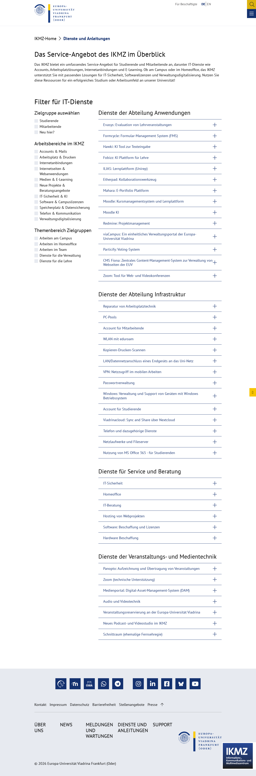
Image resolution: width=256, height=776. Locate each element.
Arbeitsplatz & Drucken (58, 157)
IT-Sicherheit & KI (53, 196)
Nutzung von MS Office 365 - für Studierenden (139, 452)
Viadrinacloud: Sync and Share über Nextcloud (139, 420)
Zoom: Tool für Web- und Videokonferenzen (136, 275)
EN (209, 4)
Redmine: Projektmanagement (126, 223)
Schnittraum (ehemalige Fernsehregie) (132, 634)
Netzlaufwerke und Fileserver (125, 441)
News (66, 725)
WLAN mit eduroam (118, 339)
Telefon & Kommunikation (60, 213)
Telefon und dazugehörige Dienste (130, 431)
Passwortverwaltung (119, 382)
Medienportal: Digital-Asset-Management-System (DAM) (146, 590)
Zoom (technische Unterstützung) (129, 579)
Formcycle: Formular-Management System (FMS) (140, 135)
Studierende (49, 120)
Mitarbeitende (50, 126)
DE (203, 4)
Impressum (58, 704)
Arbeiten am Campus (56, 238)
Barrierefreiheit (104, 704)
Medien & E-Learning (56, 179)
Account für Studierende (122, 409)
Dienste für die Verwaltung (60, 255)
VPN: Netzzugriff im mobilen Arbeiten (132, 371)
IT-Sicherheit (113, 483)
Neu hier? (47, 132)
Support (162, 725)
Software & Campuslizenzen (62, 202)
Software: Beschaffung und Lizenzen (131, 527)
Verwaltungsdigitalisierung (60, 219)
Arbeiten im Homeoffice (58, 244)
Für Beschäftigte (186, 4)
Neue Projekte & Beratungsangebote (55, 188)
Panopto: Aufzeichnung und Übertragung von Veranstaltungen (151, 568)
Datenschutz (79, 704)
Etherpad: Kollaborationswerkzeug (129, 179)
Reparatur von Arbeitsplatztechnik (129, 306)
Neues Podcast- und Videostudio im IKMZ (135, 623)
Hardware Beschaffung (120, 538)
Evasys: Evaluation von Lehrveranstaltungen (137, 124)
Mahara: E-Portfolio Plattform (126, 190)
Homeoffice (112, 494)
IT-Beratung (112, 505)
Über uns (40, 727)
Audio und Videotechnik (121, 601)
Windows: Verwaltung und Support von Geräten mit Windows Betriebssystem (150, 395)
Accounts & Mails (53, 151)
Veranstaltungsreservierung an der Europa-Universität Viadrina (151, 612)
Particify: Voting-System (121, 249)
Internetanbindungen (56, 162)
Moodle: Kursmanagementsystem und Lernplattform (143, 201)
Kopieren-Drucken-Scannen (124, 350)
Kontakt (40, 704)
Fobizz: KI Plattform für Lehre (126, 157)
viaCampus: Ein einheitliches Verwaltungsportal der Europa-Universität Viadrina (149, 236)
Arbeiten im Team (53, 249)
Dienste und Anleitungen (133, 727)
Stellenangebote (131, 704)
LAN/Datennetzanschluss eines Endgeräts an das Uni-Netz (148, 361)
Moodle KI (111, 212)
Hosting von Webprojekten (124, 516)
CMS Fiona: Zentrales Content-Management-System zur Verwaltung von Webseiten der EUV (158, 262)
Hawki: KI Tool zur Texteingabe (126, 146)
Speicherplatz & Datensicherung (65, 207)
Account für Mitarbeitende (123, 328)
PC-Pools (110, 317)
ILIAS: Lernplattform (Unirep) (125, 168)
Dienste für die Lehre (56, 261)
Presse (152, 704)
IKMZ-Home (45, 38)
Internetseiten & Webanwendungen (54, 171)
